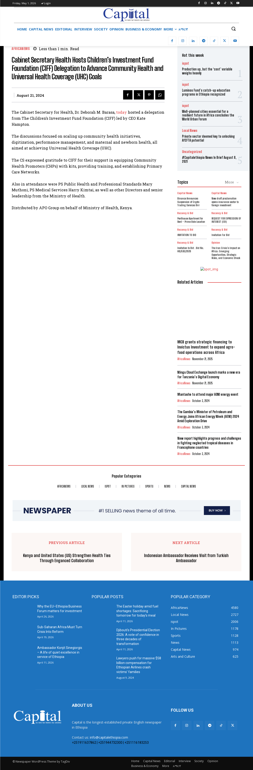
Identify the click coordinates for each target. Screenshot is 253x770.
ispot (185, 63)
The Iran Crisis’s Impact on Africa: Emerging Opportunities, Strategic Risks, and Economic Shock (226, 253)
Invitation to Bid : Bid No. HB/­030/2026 (190, 249)
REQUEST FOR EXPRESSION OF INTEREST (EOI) (226, 219)
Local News (189, 130)
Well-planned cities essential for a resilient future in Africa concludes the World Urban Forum (208, 115)
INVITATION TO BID (186, 234)
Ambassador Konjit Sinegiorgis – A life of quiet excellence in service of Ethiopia (59, 652)
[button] (233, 28)
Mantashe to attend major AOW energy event (207, 394)
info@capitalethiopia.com (109, 737)
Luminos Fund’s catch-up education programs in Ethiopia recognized (206, 92)
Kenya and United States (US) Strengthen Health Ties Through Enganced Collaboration (67, 558)
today (121, 112)
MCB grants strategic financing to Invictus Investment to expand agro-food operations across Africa (206, 347)
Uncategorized (192, 151)
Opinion (216, 242)
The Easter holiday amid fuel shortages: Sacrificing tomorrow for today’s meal (137, 610)
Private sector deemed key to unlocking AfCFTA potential (208, 138)
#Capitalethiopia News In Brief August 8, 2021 (209, 159)
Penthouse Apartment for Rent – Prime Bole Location (191, 219)
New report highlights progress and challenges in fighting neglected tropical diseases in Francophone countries (209, 442)
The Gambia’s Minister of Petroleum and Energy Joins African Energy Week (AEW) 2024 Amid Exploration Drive (208, 416)
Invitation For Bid (220, 234)
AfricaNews (21, 48)
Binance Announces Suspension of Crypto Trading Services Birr (188, 202)
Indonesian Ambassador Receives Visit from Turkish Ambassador (186, 558)
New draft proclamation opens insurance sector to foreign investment (225, 202)
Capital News (184, 193)
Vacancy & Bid (185, 213)
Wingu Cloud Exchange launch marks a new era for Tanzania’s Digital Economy (208, 374)
